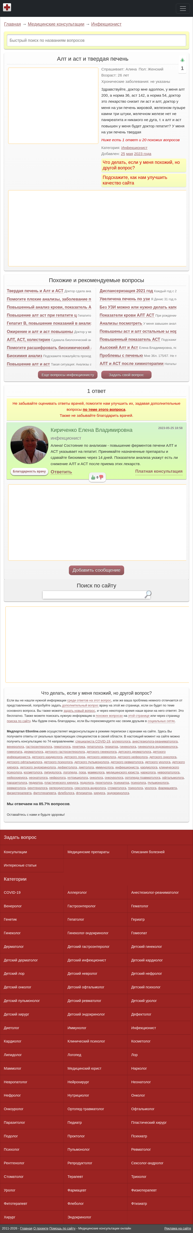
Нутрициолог (78, 1095)
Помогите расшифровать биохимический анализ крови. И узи (68, 348)
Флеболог (76, 1204)
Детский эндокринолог (86, 1014)
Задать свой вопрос (126, 374)
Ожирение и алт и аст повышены (40, 331)
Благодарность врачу (29, 471)
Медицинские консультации (56, 24)
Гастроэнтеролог (82, 906)
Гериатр (137, 919)
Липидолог (13, 1055)
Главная (12, 24)
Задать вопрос (20, 837)
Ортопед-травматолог (86, 1109)
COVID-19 (12, 892)
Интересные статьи (20, 865)
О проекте (41, 1228)
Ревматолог (141, 1149)
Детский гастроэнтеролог (89, 947)
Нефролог (12, 1095)
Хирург (9, 1217)
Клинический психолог (86, 1041)
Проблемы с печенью (121, 355)
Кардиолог (12, 1041)
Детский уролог (144, 1001)
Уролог (9, 1190)
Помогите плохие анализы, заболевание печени (55, 299)
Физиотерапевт (144, 1190)
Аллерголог (77, 892)
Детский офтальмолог (86, 987)
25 (123, 154)
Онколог (138, 1095)
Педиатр (75, 1122)
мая (129, 154)
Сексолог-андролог (147, 1163)
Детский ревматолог (84, 1001)
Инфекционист (106, 24)
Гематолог (139, 906)
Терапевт (75, 1177)
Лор (134, 1055)
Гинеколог (12, 933)
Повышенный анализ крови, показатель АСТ (51, 307)
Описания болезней (148, 852)
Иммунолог (77, 1028)
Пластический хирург (149, 1122)
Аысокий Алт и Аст (119, 347)
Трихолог (139, 1177)
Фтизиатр (139, 1204)
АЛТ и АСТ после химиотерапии (132, 363)
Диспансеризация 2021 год (126, 291)
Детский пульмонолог (22, 1001)
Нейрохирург (78, 1082)
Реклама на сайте (177, 1228)
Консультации (15, 852)
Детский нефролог (146, 974)
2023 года (142, 154)
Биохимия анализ (24, 356)
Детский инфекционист (87, 960)
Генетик (10, 919)
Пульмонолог (79, 1149)
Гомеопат (139, 933)
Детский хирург (16, 1014)
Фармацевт (77, 1190)
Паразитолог (14, 1122)
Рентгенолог (14, 1163)
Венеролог (13, 906)
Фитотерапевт (15, 1204)
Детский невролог (82, 974)
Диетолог (11, 1028)
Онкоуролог (13, 1109)
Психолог (11, 1149)
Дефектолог (141, 1014)
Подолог (11, 1136)
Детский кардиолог (147, 960)
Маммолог (12, 1068)
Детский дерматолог (21, 960)
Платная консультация (159, 471)
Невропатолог (15, 1082)
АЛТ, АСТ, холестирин (28, 340)
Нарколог (139, 1068)
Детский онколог (17, 987)
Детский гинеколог (146, 947)
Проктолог (76, 1136)
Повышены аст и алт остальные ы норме (141, 331)
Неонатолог (141, 1082)
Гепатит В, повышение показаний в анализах (52, 323)
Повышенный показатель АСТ (130, 339)
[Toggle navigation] (183, 9)
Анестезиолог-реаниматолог (155, 892)
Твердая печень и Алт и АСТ (35, 291)
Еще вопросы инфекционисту (67, 374)
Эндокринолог (79, 1217)
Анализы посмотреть (121, 323)
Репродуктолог (80, 1163)
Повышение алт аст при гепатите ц (42, 315)
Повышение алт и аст (28, 364)
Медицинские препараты (88, 852)
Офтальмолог (142, 1109)
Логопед (74, 1055)
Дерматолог (14, 947)
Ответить (61, 471)
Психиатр (139, 1136)
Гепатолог (76, 919)
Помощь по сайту (62, 1228)
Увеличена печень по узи (125, 299)
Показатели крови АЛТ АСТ (127, 315)
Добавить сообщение (97, 570)
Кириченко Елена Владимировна (92, 430)
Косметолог (141, 1041)
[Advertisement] (53, 105)
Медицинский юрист (85, 1068)
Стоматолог (13, 1177)
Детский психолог (146, 987)
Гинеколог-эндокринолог (88, 933)
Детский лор (14, 974)
